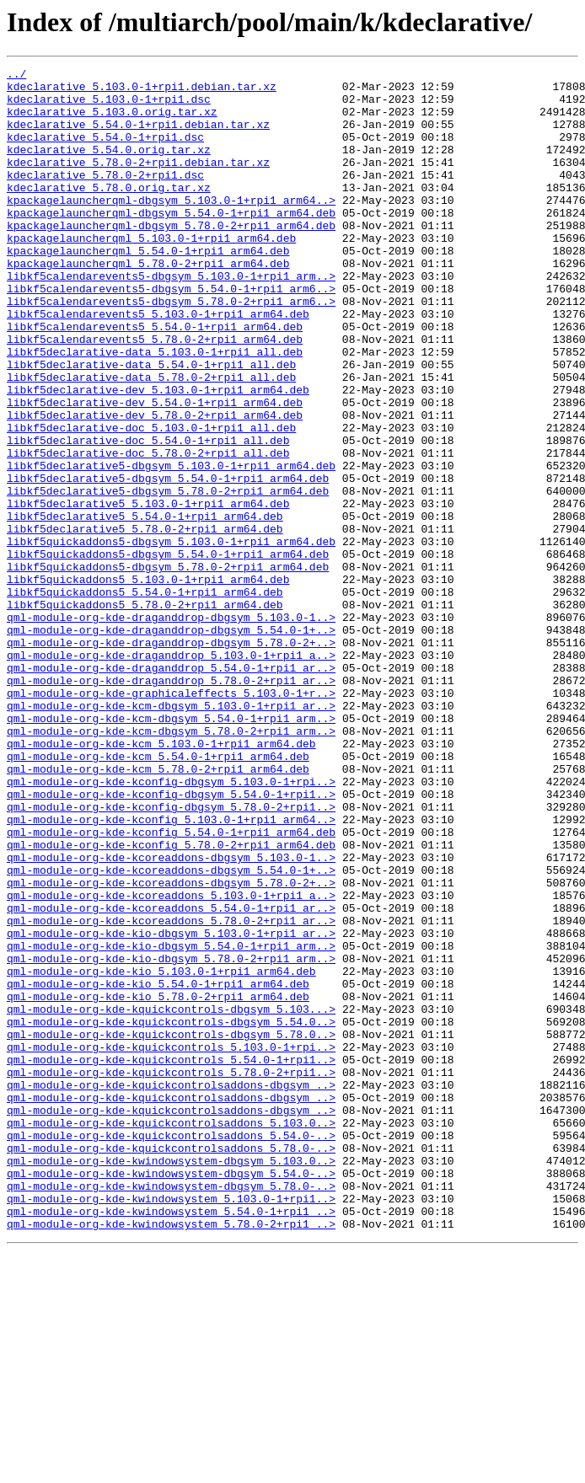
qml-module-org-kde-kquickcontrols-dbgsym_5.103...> (171, 1198)
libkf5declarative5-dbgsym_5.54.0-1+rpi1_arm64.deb (168, 561)
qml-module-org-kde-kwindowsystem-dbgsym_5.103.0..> (171, 1380)
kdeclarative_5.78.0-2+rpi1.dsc (105, 197)
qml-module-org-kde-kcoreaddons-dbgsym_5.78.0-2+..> (171, 1046)
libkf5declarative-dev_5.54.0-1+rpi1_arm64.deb (155, 470)
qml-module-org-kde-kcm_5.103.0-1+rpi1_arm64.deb (161, 879)
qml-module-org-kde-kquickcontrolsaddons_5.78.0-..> (171, 1365)
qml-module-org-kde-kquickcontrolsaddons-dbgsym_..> (171, 1289)
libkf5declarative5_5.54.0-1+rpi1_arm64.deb (145, 606)
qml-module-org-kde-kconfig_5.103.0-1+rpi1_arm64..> (171, 970)
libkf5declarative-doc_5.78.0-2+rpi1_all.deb (148, 530)
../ (16, 75)
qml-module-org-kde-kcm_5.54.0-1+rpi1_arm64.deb (158, 894)
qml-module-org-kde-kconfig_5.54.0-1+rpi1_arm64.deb (171, 985)
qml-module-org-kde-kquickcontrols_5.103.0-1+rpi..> (171, 1243)
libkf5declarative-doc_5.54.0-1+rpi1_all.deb (148, 515)
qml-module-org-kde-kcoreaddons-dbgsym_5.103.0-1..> (171, 1016)
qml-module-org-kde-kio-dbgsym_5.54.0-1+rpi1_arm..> (171, 1122)
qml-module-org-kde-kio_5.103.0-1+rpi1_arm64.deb (161, 1152)
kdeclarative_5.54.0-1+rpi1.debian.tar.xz (138, 136)
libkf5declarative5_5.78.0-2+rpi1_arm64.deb (145, 621)
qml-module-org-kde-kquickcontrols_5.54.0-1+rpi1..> (171, 1258)
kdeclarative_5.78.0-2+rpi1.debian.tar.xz (138, 182)
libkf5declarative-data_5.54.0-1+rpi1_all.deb (151, 424)
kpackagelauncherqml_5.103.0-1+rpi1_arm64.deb (151, 273)
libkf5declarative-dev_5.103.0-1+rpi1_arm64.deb (158, 455)
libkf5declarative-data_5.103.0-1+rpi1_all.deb (155, 409)
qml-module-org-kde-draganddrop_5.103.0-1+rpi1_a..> (171, 773)
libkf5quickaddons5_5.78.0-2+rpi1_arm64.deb (145, 712)
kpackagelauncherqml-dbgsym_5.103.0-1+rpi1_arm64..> (171, 227)
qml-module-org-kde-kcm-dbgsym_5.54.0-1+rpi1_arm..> (171, 849)
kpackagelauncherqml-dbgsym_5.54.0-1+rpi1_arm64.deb (171, 242)
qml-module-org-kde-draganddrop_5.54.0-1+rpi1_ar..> (171, 788)
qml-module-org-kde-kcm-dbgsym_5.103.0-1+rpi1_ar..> (171, 834)
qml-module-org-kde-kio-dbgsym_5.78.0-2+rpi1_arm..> (171, 1137)
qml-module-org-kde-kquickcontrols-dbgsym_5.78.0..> (171, 1228)
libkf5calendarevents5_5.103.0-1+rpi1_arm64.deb (158, 364)
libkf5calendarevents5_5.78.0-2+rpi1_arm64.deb (155, 394)
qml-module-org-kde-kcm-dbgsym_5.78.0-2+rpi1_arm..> (171, 864)
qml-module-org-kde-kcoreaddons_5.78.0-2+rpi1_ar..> (171, 1092)
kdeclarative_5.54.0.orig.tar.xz (109, 166)
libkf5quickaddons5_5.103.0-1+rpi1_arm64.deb (148, 682)
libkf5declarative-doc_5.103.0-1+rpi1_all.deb (151, 500)
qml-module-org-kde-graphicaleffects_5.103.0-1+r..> (171, 819)
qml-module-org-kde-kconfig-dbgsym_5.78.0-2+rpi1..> (171, 955)
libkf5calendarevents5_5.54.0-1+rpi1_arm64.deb (155, 379)
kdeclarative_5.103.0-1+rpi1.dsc (109, 106)
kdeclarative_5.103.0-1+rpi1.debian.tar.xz (141, 91)
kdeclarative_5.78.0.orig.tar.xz (109, 212)
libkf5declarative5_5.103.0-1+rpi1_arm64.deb (148, 591)
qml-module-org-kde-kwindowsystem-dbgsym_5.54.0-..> (171, 1395)
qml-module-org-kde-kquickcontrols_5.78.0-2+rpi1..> (171, 1274)
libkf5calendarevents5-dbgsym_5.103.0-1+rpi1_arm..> (171, 318)
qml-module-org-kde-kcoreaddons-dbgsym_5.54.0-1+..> (171, 1031)
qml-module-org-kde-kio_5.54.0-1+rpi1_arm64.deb (158, 1167)
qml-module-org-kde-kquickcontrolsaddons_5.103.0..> (171, 1334)
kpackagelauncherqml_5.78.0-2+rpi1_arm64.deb (148, 303)
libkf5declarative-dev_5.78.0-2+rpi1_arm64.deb (155, 485)
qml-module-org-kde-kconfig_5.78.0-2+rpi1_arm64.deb (171, 1001)
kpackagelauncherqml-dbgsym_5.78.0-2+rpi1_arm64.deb (171, 257)
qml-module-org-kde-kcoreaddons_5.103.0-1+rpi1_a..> (171, 1061)
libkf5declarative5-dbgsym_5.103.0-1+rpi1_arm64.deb (171, 546)
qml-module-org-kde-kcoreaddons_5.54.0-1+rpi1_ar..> (171, 1076)
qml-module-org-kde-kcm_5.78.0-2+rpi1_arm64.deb (158, 910)
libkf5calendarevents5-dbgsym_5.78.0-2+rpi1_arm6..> (171, 348)
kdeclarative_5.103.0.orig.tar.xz (112, 121)
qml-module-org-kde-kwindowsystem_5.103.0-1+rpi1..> (171, 1425)
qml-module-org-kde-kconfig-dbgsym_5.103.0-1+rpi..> (171, 925)
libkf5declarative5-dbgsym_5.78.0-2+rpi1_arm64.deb (168, 576)
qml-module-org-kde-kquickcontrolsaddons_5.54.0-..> (171, 1349)
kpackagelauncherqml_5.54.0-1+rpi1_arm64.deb (148, 288)
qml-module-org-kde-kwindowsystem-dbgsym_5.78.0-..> (171, 1410)
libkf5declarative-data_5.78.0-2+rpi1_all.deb (151, 439)
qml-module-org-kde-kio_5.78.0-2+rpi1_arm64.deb (158, 1183)
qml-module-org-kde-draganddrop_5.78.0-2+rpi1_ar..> (171, 803)
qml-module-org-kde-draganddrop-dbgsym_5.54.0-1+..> (171, 743)
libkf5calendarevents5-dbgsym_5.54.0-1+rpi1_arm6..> (171, 333)
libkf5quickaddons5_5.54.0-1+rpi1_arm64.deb (145, 697)
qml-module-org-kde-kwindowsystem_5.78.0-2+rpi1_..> (171, 1456)
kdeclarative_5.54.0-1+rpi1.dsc (105, 151)
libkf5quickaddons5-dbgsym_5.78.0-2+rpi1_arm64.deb (168, 667)
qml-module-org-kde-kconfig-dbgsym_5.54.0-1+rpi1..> (171, 940)
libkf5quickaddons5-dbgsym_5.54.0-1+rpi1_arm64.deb (168, 652)
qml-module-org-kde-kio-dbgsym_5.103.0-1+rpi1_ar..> (171, 1107)
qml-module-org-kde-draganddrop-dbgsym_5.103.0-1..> (171, 728)
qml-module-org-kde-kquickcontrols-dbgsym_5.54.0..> (171, 1213)
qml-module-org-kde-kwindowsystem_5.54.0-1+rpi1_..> (171, 1440)
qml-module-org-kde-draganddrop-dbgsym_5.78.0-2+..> (171, 758)
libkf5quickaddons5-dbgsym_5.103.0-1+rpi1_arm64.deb (171, 637)
